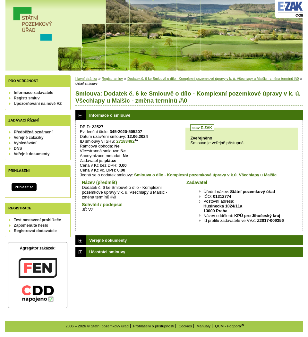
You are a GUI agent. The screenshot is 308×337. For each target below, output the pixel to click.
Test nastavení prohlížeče (37, 220)
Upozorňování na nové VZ (38, 103)
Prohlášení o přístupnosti (153, 326)
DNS (18, 148)
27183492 (125, 141)
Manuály (203, 326)
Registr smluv (26, 98)
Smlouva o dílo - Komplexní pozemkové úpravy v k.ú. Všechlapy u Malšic (205, 175)
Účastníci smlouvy (107, 251)
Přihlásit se (24, 187)
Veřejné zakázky (29, 137)
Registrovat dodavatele (35, 231)
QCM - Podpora (228, 326)
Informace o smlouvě (109, 115)
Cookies (185, 326)
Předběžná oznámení (33, 132)
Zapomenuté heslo (31, 225)
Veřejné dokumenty (31, 154)
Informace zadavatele (33, 92)
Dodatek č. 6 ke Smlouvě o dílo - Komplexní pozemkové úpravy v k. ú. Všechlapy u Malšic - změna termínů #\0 (213, 78)
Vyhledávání (25, 143)
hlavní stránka (86, 78)
